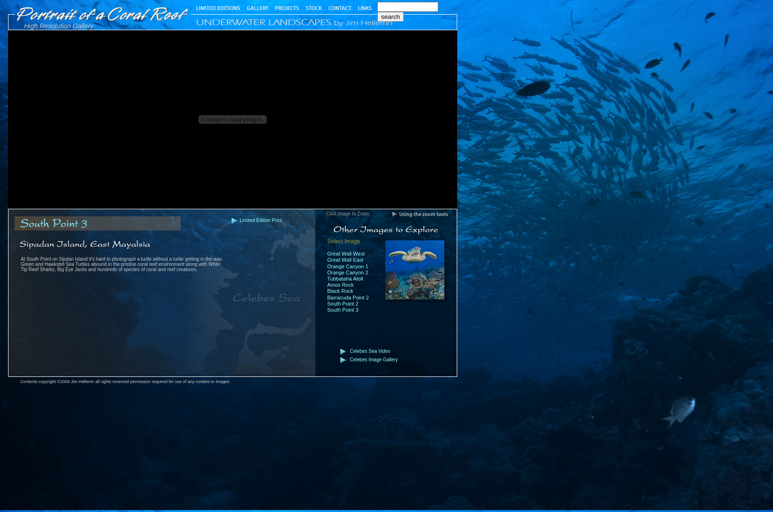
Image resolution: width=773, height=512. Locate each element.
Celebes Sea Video (370, 351)
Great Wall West (346, 253)
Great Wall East (345, 260)
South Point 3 (342, 310)
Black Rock (340, 291)
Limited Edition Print (261, 220)
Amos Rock (340, 285)
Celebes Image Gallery (374, 359)
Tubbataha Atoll (345, 279)
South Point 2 (342, 304)
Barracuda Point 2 (348, 297)
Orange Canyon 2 (347, 272)
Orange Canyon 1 (347, 266)
